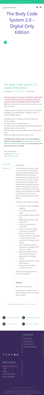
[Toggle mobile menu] (40, 7)
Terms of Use (28, 344)
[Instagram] (9, 354)
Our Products (15, 154)
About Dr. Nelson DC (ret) (10, 367)
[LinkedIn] (17, 354)
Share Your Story (9, 374)
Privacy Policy (28, 341)
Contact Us (28, 339)
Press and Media (9, 377)
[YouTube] (14, 354)
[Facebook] (3, 354)
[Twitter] (6, 354)
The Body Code (12, 156)
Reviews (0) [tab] (6, 168)
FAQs (5, 371)
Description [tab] (6, 164)
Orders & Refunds (30, 347)
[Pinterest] (12, 354)
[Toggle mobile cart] (37, 7)
